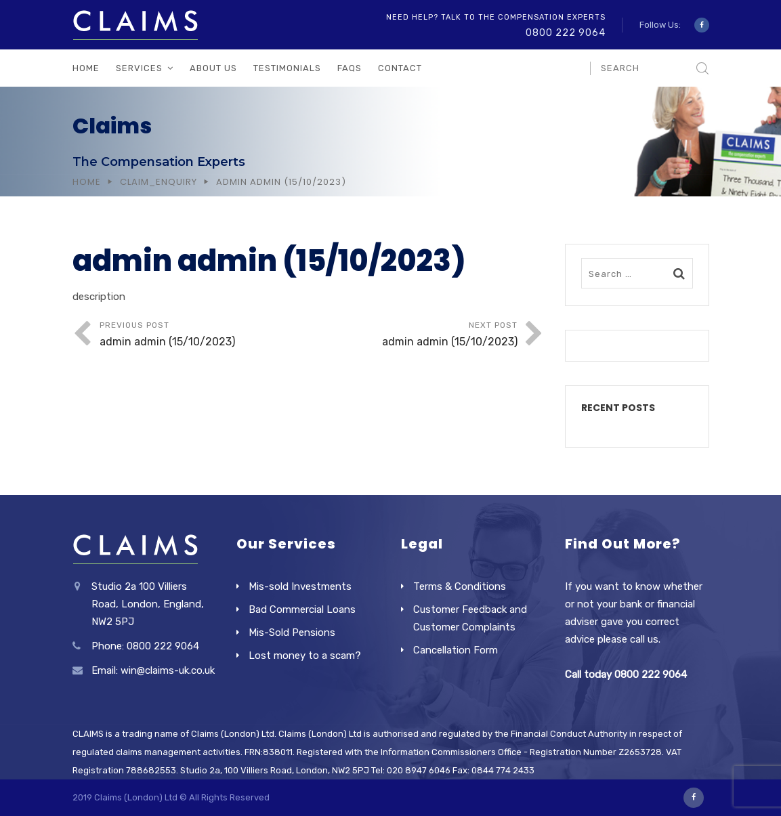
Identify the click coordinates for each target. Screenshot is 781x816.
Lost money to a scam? (305, 655)
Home (86, 68)
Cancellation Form (455, 650)
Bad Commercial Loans (302, 609)
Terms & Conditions (459, 586)
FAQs (349, 68)
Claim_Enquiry (158, 181)
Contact (400, 68)
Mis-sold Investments (300, 586)
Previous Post (204, 335)
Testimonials (287, 68)
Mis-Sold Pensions (292, 632)
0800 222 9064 (566, 33)
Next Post (413, 335)
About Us (213, 68)
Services (139, 68)
